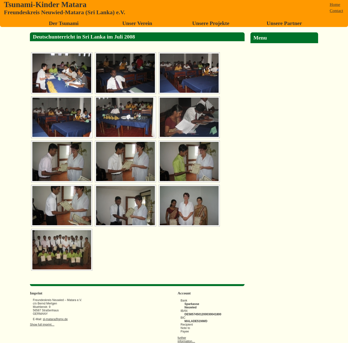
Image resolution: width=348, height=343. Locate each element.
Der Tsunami (63, 23)
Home (335, 4)
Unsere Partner (284, 23)
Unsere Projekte (210, 23)
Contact (336, 10)
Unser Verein (137, 23)
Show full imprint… (42, 324)
